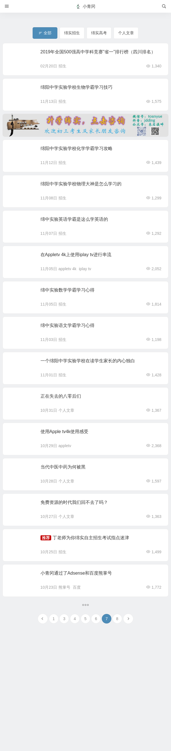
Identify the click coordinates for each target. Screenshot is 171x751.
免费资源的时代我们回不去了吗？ (74, 502)
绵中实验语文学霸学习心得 (67, 325)
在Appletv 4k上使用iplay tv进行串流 (76, 254)
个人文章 (66, 410)
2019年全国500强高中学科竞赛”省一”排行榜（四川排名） (98, 51)
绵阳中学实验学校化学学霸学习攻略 (76, 148)
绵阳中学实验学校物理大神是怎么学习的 (81, 183)
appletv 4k (67, 269)
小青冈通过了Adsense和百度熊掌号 (76, 573)
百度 (77, 587)
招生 (62, 66)
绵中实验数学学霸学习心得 (67, 290)
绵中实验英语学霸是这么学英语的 (74, 219)
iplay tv (85, 269)
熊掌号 (64, 587)
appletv (64, 445)
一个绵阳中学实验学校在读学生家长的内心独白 (87, 360)
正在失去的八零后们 (60, 396)
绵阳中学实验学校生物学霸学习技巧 (76, 87)
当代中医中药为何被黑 (63, 467)
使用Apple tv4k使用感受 (64, 431)
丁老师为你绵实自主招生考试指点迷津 (91, 537)
